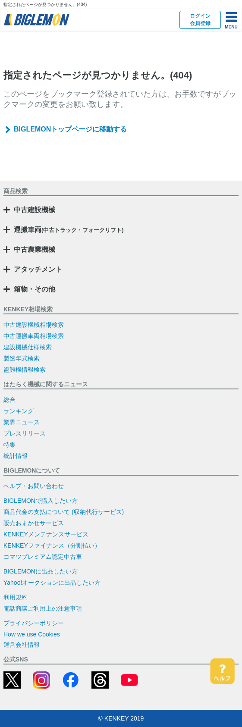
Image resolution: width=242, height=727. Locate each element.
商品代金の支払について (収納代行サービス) (63, 511)
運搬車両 (69, 229)
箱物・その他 (34, 289)
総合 (9, 399)
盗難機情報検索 (24, 369)
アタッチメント (38, 269)
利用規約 (15, 597)
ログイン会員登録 (200, 19)
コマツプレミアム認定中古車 (42, 556)
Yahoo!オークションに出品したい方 (52, 582)
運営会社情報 (21, 644)
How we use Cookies (31, 634)
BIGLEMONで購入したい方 (40, 500)
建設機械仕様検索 (27, 347)
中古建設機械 (34, 209)
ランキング (18, 410)
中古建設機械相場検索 (33, 324)
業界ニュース (21, 422)
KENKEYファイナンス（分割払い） (52, 545)
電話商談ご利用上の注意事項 (42, 608)
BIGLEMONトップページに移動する (70, 129)
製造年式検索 (21, 358)
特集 (9, 444)
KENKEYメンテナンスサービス (45, 534)
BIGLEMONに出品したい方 (40, 571)
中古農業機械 (34, 249)
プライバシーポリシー (33, 623)
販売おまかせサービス (33, 523)
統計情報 (15, 455)
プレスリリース (24, 433)
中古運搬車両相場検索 (33, 335)
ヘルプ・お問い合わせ (33, 486)
